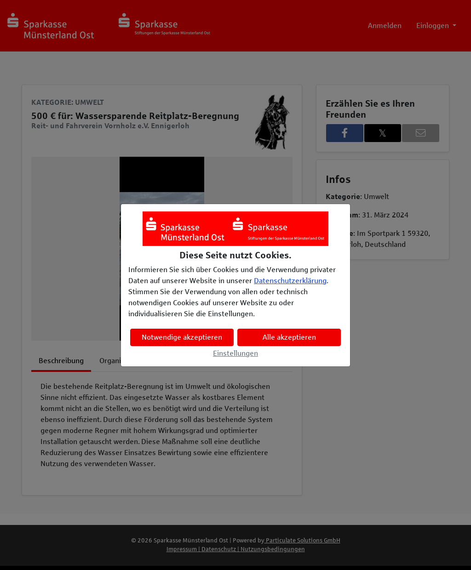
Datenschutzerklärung (290, 281)
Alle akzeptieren (289, 337)
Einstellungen (235, 353)
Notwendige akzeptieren (182, 337)
